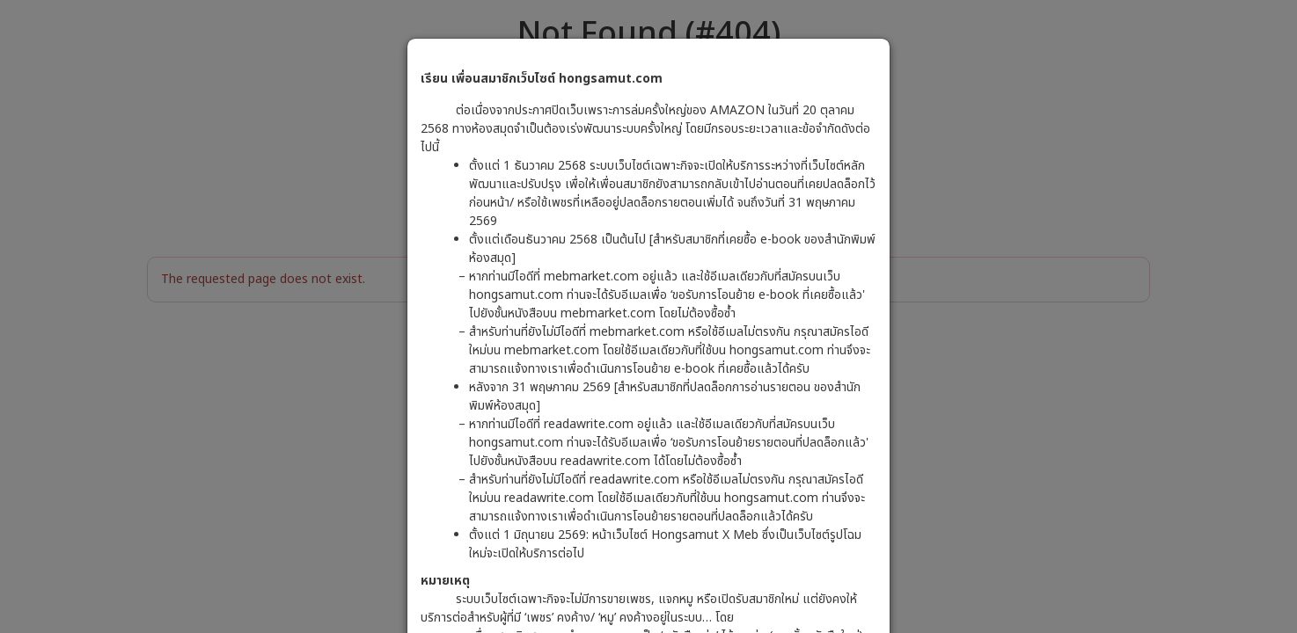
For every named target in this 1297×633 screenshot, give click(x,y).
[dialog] (648, 316)
